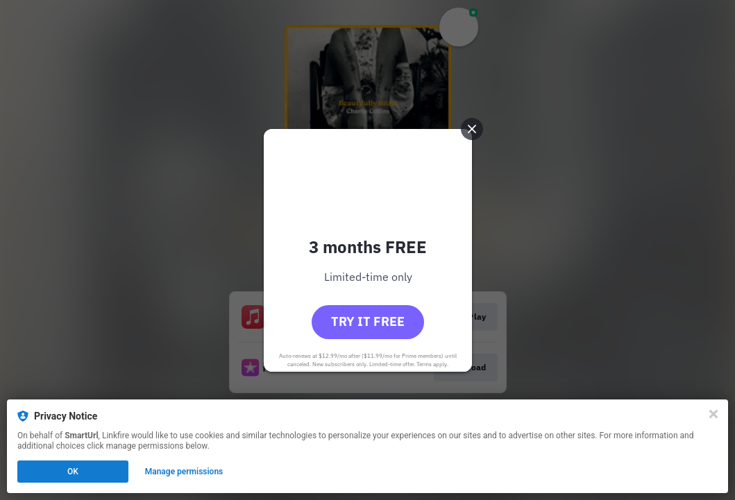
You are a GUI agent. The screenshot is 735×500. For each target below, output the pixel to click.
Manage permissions (184, 471)
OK (72, 471)
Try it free (368, 321)
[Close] (713, 414)
